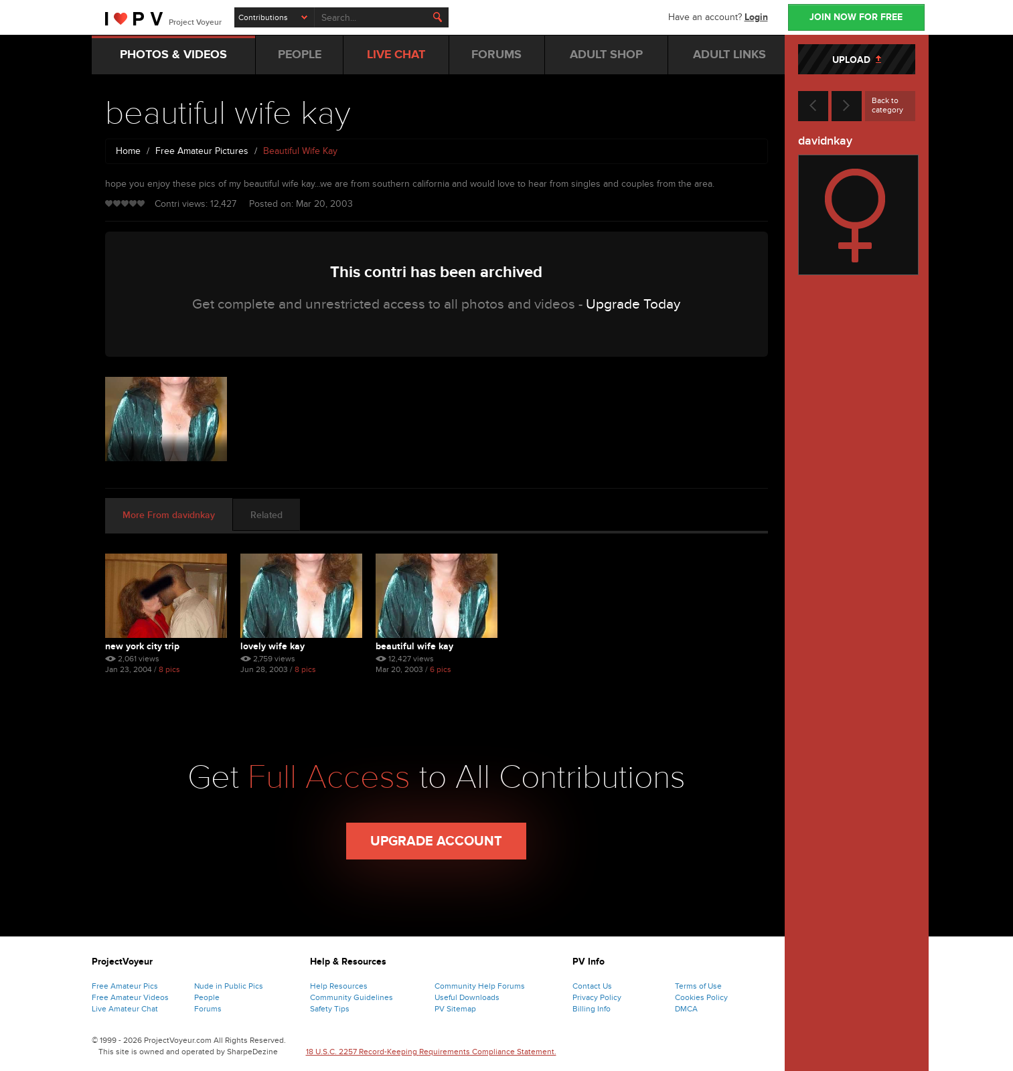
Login (756, 17)
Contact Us (592, 986)
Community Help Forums (480, 986)
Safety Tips (329, 1008)
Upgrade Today (633, 304)
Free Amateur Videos (130, 997)
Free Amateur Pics (125, 986)
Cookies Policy (701, 997)
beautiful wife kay (414, 646)
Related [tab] (266, 515)
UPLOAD (856, 60)
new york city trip (142, 646)
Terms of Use (698, 986)
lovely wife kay (272, 646)
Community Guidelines (351, 997)
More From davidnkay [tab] (169, 515)
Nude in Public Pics (228, 986)
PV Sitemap (455, 1008)
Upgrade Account (436, 841)
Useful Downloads (467, 997)
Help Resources (339, 986)
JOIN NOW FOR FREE (856, 17)
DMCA (686, 1008)
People (207, 997)
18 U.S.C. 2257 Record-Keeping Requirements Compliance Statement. (431, 1051)
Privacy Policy (596, 997)
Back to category (887, 105)
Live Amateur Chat (125, 1008)
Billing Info (591, 1008)
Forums (208, 1008)
